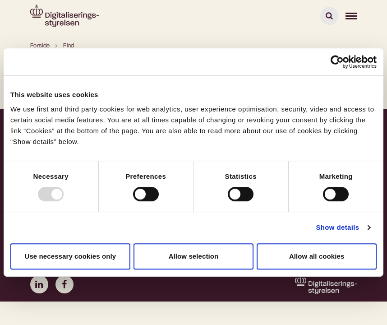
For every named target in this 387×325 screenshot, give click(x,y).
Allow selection (194, 256)
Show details (337, 227)
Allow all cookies (317, 256)
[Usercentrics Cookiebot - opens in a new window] (337, 62)
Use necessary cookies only (70, 256)
